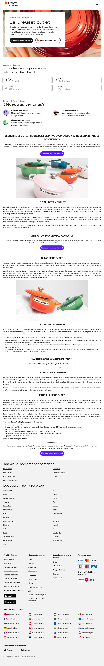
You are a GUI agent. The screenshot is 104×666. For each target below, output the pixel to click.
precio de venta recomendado (26, 656)
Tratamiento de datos (11, 571)
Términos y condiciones (11, 575)
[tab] (6, 72)
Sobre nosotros (9, 559)
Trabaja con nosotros (11, 579)
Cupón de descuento (35, 587)
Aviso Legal (7, 563)
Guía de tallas (57, 566)
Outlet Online (32, 579)
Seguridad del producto (11, 586)
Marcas (30, 583)
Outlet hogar (32, 571)
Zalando (56, 574)
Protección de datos (10, 567)
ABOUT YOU (57, 578)
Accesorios (32, 567)
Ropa (30, 559)
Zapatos (31, 563)
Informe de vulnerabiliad (12, 582)
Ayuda (55, 562)
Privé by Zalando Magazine (37, 595)
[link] (27, 80)
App (29, 591)
